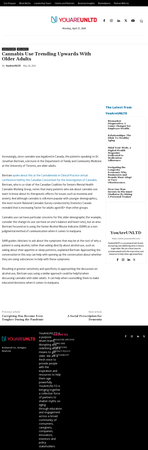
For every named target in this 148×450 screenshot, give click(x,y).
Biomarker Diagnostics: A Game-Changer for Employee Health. (119, 125)
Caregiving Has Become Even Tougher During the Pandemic (23, 317)
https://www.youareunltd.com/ (126, 238)
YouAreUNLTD (13, 65)
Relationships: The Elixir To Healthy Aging (119, 138)
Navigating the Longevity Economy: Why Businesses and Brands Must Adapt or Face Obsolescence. (120, 175)
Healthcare (9, 49)
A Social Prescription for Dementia (84, 317)
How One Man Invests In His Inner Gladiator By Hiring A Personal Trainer (120, 193)
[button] (141, 21)
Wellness (23, 49)
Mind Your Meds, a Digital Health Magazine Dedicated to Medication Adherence (119, 154)
